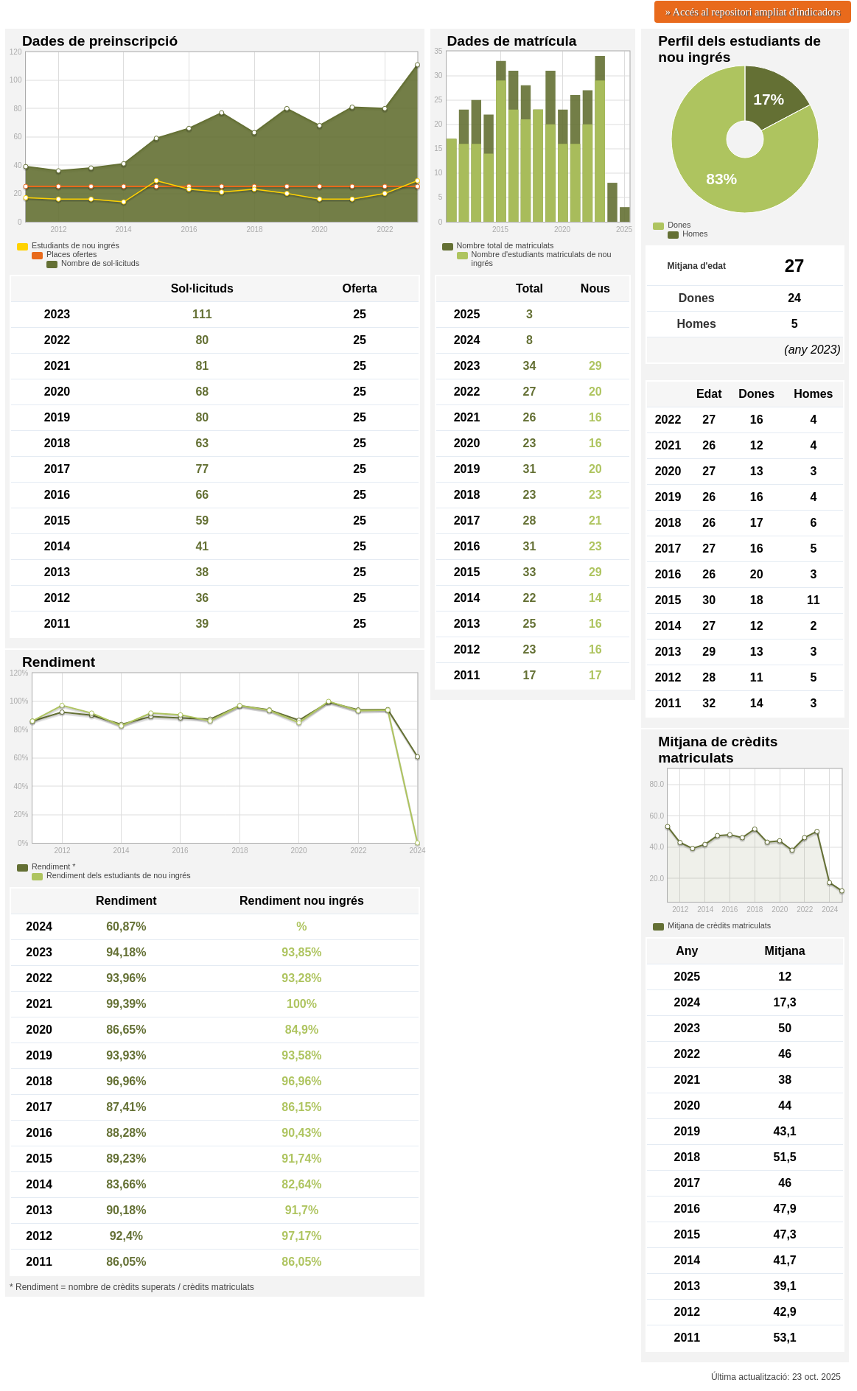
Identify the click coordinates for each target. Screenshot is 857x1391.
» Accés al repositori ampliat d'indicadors (753, 12)
